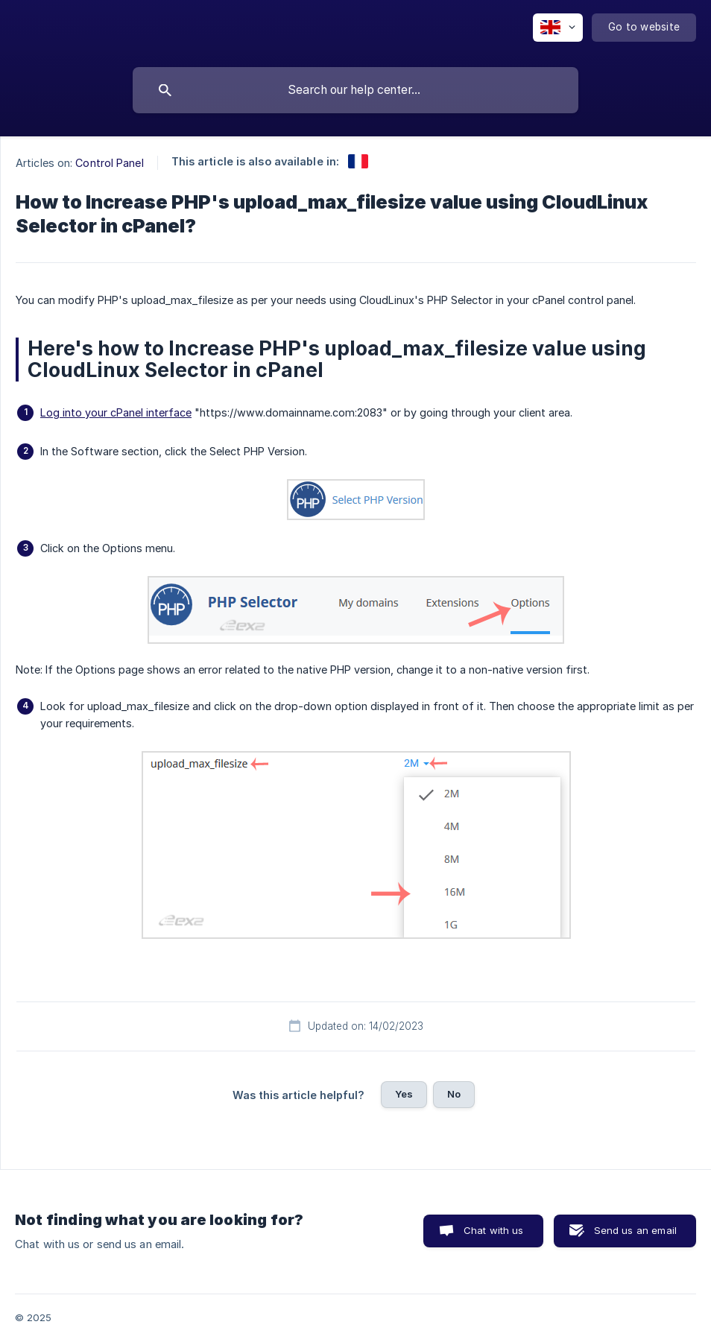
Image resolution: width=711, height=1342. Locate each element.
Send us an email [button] (635, 1230)
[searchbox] (355, 90)
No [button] (454, 1094)
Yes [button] (404, 1094)
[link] (358, 161)
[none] (558, 27)
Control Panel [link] (109, 162)
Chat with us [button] (494, 1230)
